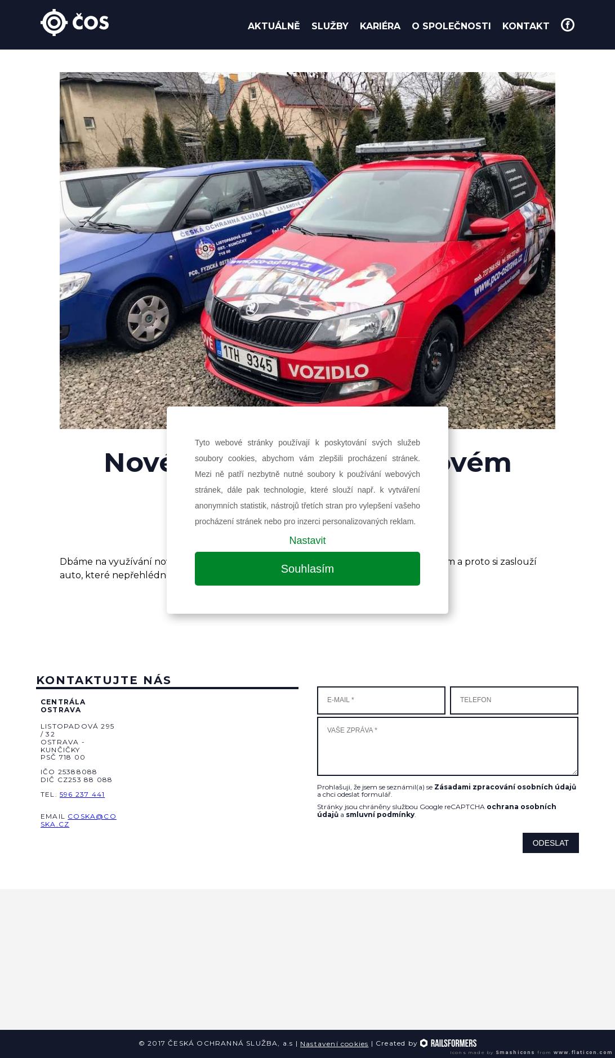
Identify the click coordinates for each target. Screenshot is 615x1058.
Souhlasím (308, 569)
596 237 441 (82, 794)
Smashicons (516, 1052)
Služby (330, 26)
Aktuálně (274, 26)
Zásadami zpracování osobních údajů (505, 787)
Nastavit (307, 540)
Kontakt (526, 26)
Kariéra (380, 26)
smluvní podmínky (380, 814)
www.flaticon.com (583, 1052)
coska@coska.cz (79, 820)
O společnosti (451, 26)
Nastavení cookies (334, 1043)
